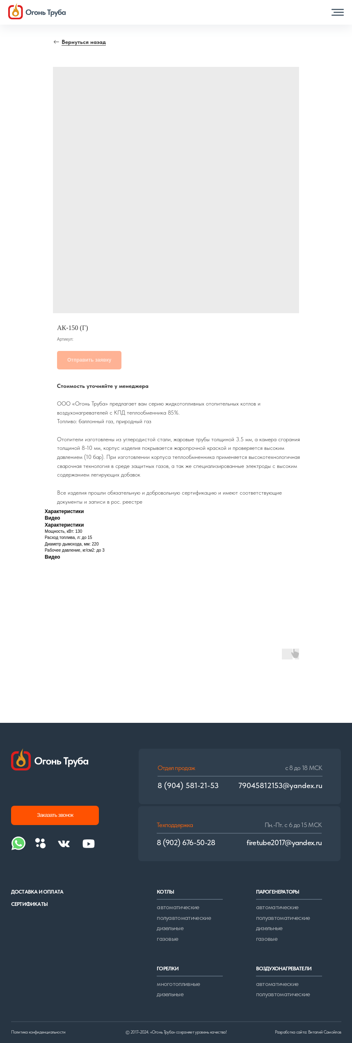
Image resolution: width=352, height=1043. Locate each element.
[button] (337, 12)
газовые (167, 938)
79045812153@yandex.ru (280, 785)
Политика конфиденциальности (38, 1032)
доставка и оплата (37, 891)
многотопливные (178, 984)
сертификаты (29, 904)
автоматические (178, 907)
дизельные (170, 928)
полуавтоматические (184, 918)
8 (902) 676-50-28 (186, 842)
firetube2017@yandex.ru (284, 842)
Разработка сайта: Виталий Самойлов (308, 1032)
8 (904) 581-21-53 (188, 785)
